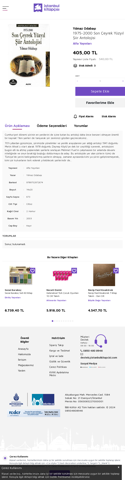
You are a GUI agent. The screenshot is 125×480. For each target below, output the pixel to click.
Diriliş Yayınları (13, 298)
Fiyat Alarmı (83, 118)
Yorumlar (81, 127)
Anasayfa (23, 349)
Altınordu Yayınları (56, 301)
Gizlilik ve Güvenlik (59, 362)
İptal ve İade (56, 357)
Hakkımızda (24, 355)
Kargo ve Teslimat (59, 351)
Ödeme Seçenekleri (52, 127)
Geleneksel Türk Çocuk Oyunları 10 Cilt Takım (62, 295)
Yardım (21, 371)
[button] (52, 322)
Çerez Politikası (58, 368)
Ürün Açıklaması (17, 127)
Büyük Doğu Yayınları (99, 301)
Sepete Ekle (100, 91)
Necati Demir (54, 291)
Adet (77, 76)
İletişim (22, 360)
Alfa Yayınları (82, 43)
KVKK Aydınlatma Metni (59, 375)
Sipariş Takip (56, 346)
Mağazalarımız (26, 366)
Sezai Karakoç (13, 291)
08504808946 (74, 411)
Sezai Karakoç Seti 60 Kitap (18, 294)
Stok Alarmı (106, 118)
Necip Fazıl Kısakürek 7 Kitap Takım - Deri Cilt (102, 295)
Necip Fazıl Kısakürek (100, 291)
